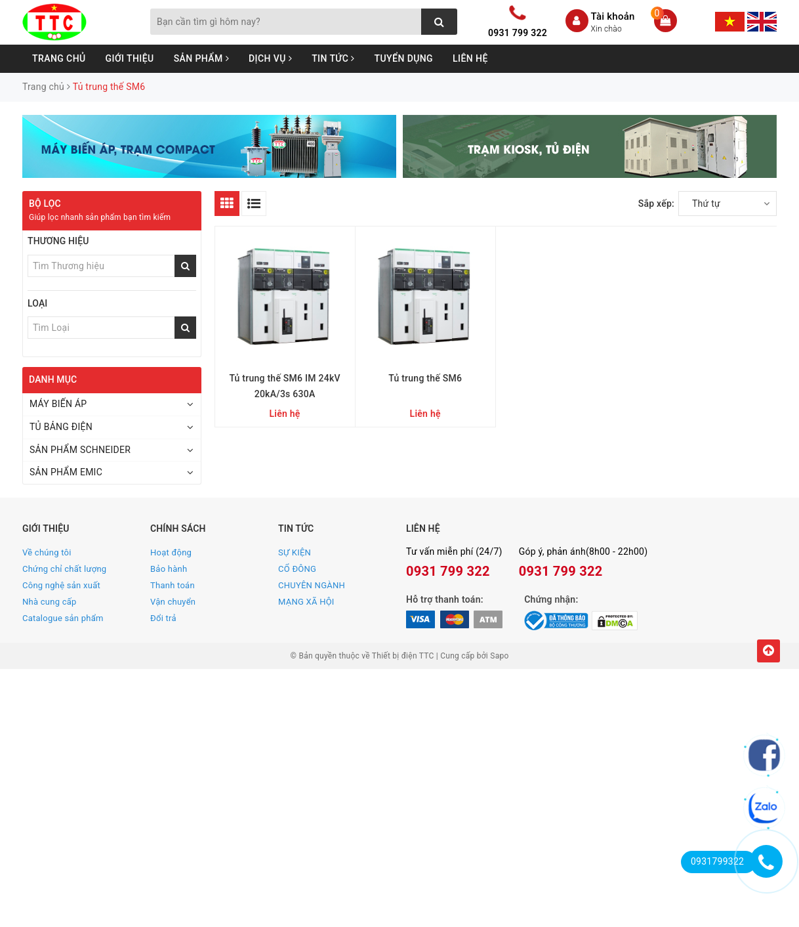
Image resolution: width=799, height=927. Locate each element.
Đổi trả (163, 618)
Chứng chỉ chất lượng (64, 569)
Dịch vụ (270, 58)
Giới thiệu (130, 58)
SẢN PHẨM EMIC (66, 472)
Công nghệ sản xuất (61, 585)
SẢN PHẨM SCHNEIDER (80, 449)
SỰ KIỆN (294, 552)
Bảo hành (168, 569)
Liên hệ (470, 58)
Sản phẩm (201, 58)
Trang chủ (59, 58)
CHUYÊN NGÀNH (311, 585)
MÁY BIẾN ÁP (58, 404)
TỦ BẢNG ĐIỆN (61, 426)
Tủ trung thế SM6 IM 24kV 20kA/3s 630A (284, 386)
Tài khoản (613, 16)
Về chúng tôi (47, 552)
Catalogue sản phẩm (63, 618)
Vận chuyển (172, 602)
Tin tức (333, 58)
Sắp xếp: (656, 203)
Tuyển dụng (404, 58)
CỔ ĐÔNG (297, 569)
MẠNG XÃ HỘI (306, 602)
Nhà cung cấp (49, 602)
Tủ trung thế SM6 (425, 378)
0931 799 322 (517, 33)
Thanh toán (172, 585)
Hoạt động (171, 552)
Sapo (499, 655)
